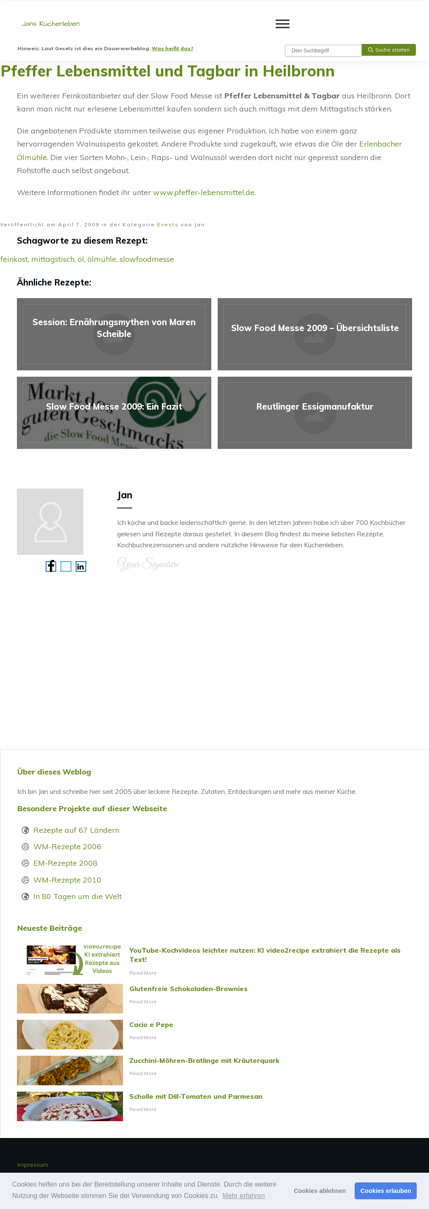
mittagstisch (52, 259)
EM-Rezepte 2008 (65, 863)
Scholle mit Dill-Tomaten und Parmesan (214, 1106)
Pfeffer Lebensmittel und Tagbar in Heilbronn (167, 70)
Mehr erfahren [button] (243, 1195)
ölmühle (101, 259)
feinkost (14, 259)
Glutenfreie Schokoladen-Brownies (214, 998)
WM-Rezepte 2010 (67, 880)
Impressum (32, 1164)
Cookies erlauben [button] (386, 1190)
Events (168, 224)
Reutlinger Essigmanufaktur (315, 413)
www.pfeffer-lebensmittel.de (203, 192)
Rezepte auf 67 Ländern (76, 830)
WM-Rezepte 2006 (67, 846)
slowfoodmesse (147, 259)
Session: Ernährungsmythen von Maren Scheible (114, 334)
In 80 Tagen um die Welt (77, 896)
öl (81, 259)
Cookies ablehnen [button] (320, 1190)
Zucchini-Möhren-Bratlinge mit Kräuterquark (214, 1070)
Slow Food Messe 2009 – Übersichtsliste (315, 334)
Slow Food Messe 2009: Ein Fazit (114, 413)
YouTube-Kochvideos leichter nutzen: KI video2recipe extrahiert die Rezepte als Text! (214, 961)
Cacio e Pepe (214, 1034)
